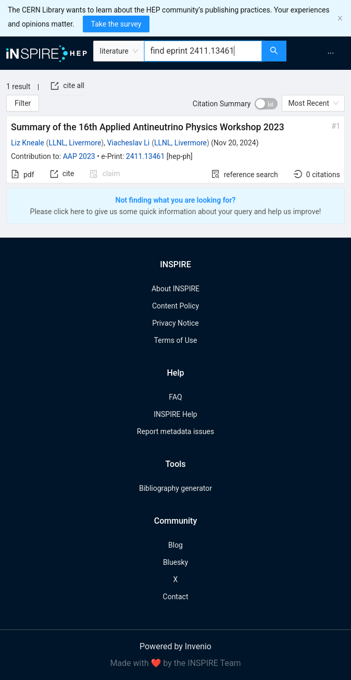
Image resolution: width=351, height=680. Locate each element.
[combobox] (203, 51)
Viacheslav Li (128, 143)
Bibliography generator (175, 488)
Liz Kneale (27, 143)
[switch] (266, 103)
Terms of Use (175, 340)
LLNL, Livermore (74, 143)
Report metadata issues (175, 431)
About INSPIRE (175, 289)
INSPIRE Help (175, 414)
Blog (175, 545)
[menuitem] (330, 53)
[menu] (320, 53)
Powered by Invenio (175, 646)
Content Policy (175, 306)
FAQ (175, 397)
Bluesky (175, 562)
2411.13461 (145, 156)
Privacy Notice (175, 323)
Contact (176, 596)
